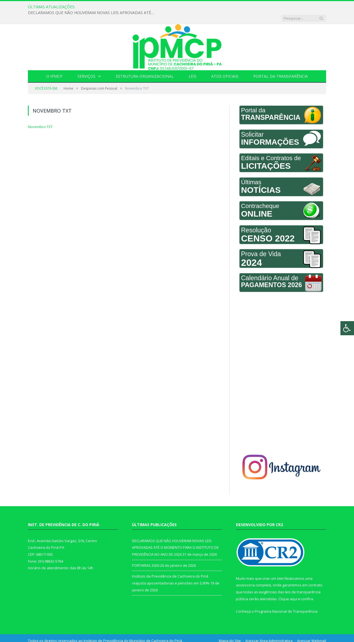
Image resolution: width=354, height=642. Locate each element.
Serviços (86, 64)
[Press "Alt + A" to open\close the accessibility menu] (347, 328)
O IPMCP (54, 64)
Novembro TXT (40, 115)
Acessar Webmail (311, 629)
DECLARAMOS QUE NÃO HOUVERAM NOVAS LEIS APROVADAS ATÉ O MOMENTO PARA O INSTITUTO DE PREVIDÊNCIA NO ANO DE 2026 (152, 6)
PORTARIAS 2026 (145, 554)
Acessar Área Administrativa (269, 629)
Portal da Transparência (280, 64)
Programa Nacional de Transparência (286, 599)
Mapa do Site (230, 629)
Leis (192, 64)
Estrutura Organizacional (145, 64)
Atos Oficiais (224, 64)
